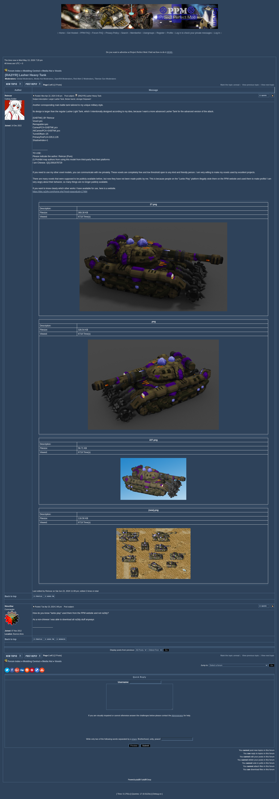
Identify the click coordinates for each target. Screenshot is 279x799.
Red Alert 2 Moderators (83, 79)
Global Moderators (25, 79)
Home (62, 33)
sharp (134, 739)
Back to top (10, 596)
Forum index (14, 71)
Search (124, 33)
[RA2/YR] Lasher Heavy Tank (25, 75)
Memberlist (135, 33)
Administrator (177, 715)
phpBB (138, 780)
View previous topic (250, 85)
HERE (169, 52)
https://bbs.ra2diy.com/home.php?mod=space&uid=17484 (60, 191)
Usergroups (149, 33)
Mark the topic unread (229, 85)
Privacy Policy (112, 33)
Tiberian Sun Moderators (105, 79)
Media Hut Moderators (43, 79)
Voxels (58, 71)
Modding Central (31, 71)
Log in (217, 33)
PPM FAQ (85, 33)
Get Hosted (72, 33)
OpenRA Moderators (63, 79)
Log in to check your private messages (193, 33)
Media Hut (47, 71)
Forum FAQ (98, 33)
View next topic (267, 85)
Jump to (204, 665)
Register (161, 33)
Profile (170, 33)
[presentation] (32, 727)
